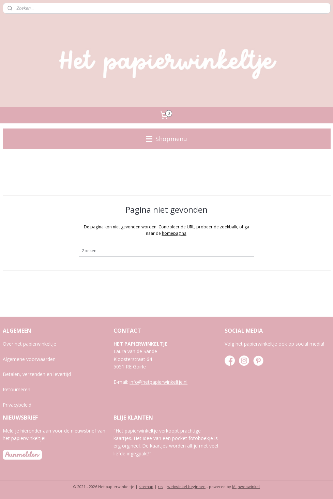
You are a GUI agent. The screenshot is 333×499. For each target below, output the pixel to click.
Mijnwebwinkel (246, 486)
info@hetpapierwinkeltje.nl (158, 382)
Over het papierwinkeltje (29, 344)
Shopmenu (166, 139)
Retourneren (16, 389)
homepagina (174, 233)
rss (160, 486)
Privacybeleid (17, 405)
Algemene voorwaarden (29, 359)
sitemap (146, 486)
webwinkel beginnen (186, 486)
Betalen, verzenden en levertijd (37, 374)
